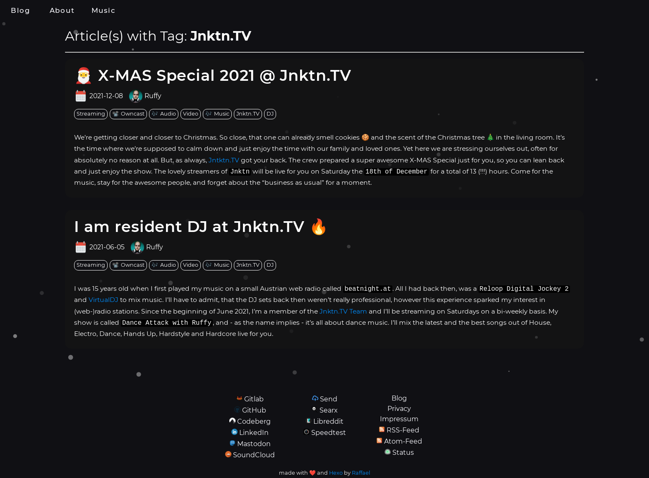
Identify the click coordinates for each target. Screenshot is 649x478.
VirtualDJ (103, 300)
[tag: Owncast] (128, 114)
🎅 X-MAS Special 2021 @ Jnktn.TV (212, 75)
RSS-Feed (403, 430)
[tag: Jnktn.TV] (248, 114)
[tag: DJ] (270, 114)
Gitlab (254, 399)
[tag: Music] (217, 114)
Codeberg (254, 421)
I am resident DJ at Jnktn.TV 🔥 (201, 226)
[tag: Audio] (163, 114)
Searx (329, 410)
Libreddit (328, 421)
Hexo (336, 473)
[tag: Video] (190, 114)
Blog (21, 10)
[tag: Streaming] (91, 114)
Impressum (399, 419)
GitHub (254, 410)
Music (103, 10)
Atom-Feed (403, 441)
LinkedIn (254, 433)
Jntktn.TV (224, 160)
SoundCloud (254, 455)
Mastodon (254, 444)
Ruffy (152, 96)
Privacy (399, 409)
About (62, 10)
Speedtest (328, 433)
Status (403, 452)
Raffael (361, 473)
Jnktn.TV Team (343, 311)
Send (328, 399)
